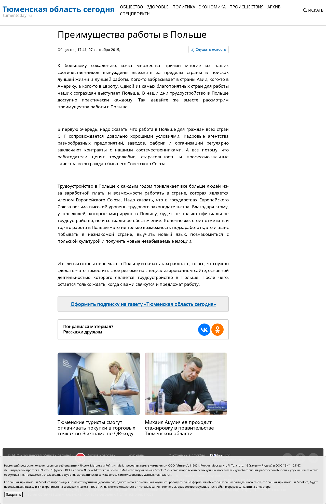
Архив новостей (102, 455)
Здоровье (158, 7)
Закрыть (13, 494)
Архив (273, 7)
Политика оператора (256, 486)
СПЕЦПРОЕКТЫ (135, 14)
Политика (183, 7)
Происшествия (246, 7)
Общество (131, 7)
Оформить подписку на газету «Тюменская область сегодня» (143, 304)
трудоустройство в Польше (199, 93)
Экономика (212, 7)
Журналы (136, 455)
